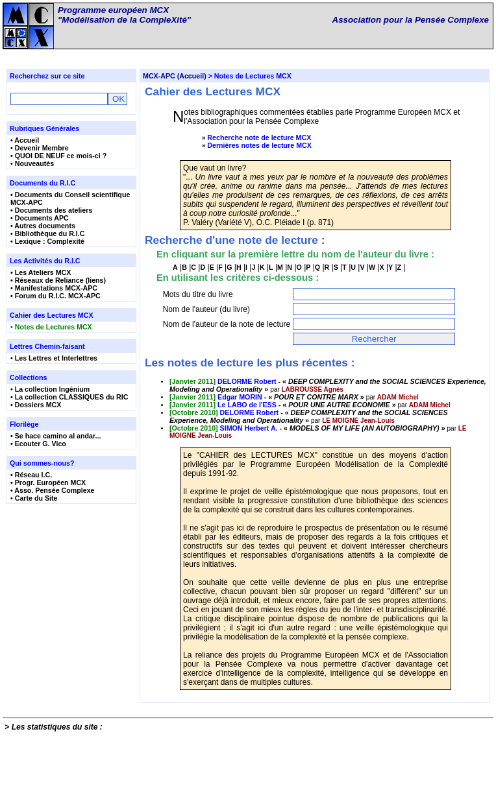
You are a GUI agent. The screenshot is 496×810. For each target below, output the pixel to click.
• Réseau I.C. (31, 478)
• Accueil (24, 143)
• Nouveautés (32, 167)
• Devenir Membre (39, 151)
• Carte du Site (33, 501)
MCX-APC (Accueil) (174, 79)
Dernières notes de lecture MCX (259, 148)
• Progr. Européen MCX (48, 486)
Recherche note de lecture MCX (259, 141)
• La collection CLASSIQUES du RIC (69, 400)
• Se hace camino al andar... (55, 439)
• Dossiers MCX (35, 408)
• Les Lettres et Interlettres (53, 361)
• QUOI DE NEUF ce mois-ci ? (58, 159)
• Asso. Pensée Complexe (52, 493)
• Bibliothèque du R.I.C (47, 237)
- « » (267, 438)
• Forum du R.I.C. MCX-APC (55, 299)
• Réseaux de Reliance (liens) (58, 283)
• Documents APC (39, 221)
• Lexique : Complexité (47, 244)
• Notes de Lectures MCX (51, 330)
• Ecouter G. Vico (38, 447)
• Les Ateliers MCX (40, 276)
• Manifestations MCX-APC (53, 291)
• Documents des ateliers (51, 213)
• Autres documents (42, 229)
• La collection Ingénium (50, 392)
